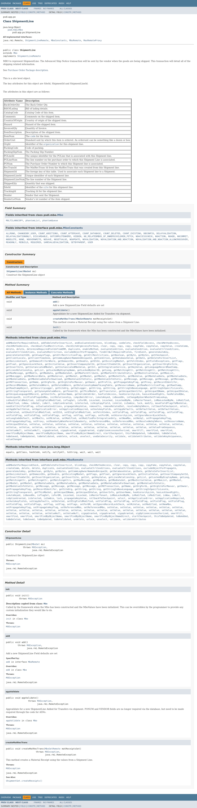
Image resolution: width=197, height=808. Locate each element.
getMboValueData (154, 376)
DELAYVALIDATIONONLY (18, 236)
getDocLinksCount (16, 361)
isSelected (81, 403)
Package (17, 3)
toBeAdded (153, 433)
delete (10, 349)
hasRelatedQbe (175, 394)
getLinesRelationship (19, 370)
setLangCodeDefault (17, 418)
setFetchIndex (101, 412)
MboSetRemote (84, 319)
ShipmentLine (14, 271)
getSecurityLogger (42, 388)
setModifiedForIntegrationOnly (97, 418)
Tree (40, 3)
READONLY (11, 242)
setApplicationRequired (73, 409)
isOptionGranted (62, 403)
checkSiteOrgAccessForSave (82, 346)
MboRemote (75, 40)
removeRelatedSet (113, 406)
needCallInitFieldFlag (19, 406)
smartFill (138, 430)
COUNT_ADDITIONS (48, 233)
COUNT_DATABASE (91, 233)
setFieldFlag (120, 412)
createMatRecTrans (64, 319)
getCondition (102, 358)
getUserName (65, 394)
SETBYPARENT (78, 242)
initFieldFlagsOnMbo (35, 397)
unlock (73, 436)
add (55, 302)
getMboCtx (31, 373)
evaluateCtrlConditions (164, 349)
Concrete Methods (62, 292)
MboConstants (59, 40)
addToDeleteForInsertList (56, 343)
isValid (116, 403)
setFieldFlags (50, 415)
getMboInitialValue (146, 373)
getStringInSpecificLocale (166, 388)
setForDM (103, 415)
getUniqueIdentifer (130, 391)
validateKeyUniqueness (167, 436)
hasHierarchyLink (129, 394)
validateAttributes (139, 436)
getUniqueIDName (154, 391)
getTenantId (70, 391)
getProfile (104, 382)
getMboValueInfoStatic (78, 379)
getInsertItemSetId (108, 364)
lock (139, 403)
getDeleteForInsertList (161, 358)
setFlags (90, 415)
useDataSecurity (102, 436)
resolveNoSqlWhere (138, 406)
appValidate (60, 310)
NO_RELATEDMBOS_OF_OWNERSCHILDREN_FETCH (108, 236)
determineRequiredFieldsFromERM (46, 349)
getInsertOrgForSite (165, 364)
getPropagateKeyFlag (126, 382)
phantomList (32, 220)
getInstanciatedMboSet (39, 367)
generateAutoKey (158, 352)
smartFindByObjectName (19, 433)
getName (33, 382)
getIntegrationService (111, 367)
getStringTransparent (19, 391)
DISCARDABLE (40, 236)
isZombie (129, 403)
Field (23, 12)
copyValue (152, 346)
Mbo (15, 53)
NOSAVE (47, 239)
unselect (85, 436)
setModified (69, 418)
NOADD (171, 236)
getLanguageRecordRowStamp (161, 367)
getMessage (130, 379)
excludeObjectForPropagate (80, 352)
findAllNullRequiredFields (115, 352)
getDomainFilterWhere (42, 361)
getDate (140, 358)
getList (39, 370)
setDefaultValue (145, 409)
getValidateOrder (85, 394)
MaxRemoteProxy (93, 40)
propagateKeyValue (75, 406)
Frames (37, 9)
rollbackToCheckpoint (164, 406)
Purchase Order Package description (28, 70)
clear (104, 346)
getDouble (82, 361)
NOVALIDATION (90, 239)
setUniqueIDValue (16, 424)
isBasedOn (118, 397)
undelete (62, 436)
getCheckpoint (159, 355)
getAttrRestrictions (96, 355)
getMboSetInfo (117, 376)
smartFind (152, 430)
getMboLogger (14, 376)
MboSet (27, 271)
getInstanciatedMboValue (70, 367)
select (184, 406)
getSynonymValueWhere (47, 391)
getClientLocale (15, 358)
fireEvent (140, 352)
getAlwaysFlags (41, 355)
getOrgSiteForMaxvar (70, 382)
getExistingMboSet (113, 361)
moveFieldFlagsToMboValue (170, 403)
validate (120, 436)
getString (95, 388)
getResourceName (124, 385)
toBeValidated (45, 436)
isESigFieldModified (48, 400)
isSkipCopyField (100, 403)
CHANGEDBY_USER (27, 233)
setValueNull (14, 430)
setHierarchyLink (121, 415)
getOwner (90, 382)
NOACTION (160, 236)
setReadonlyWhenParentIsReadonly (66, 421)
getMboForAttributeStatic (116, 373)
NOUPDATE (75, 239)
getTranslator (107, 391)
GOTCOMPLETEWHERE (60, 236)
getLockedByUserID (88, 370)
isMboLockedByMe (163, 400)
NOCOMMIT (182, 236)
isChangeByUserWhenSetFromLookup (147, 397)
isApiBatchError (83, 397)
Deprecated (50, 3)
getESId (94, 361)
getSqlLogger (78, 388)
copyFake (138, 346)
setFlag (66, 415)
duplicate (74, 349)
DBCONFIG (149, 233)
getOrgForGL (48, 382)
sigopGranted (50, 430)
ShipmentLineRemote (36, 40)
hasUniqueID (13, 397)
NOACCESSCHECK (144, 236)
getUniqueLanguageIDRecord (22, 394)
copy (112, 346)
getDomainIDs (65, 361)
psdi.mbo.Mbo (15, 30)
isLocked (94, 400)
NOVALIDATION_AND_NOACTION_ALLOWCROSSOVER (162, 239)
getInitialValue (54, 364)
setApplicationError (44, 409)
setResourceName (174, 421)
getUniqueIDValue (177, 391)
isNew (25, 403)
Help (68, 3)
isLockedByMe (123, 400)
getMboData (46, 373)
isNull (46, 403)
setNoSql (138, 418)
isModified (182, 400)
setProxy (38, 421)
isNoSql (35, 403)
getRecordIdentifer (165, 382)
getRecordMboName (16, 385)
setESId (57, 412)
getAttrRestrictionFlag (67, 355)
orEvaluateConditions (49, 406)
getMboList (166, 373)
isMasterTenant (142, 400)
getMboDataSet (63, 373)
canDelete (125, 343)
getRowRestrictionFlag (150, 385)
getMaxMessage (14, 373)
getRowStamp (174, 385)
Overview (6, 3)
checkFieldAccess (143, 343)
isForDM (81, 400)
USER (90, 242)
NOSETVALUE (60, 239)
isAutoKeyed (103, 397)
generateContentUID (17, 355)
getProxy (146, 382)
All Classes (66, 9)
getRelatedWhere (39, 385)
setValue (34, 424)
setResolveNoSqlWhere (149, 421)
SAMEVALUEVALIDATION (56, 242)
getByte (131, 355)
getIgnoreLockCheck (30, 364)
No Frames (48, 9)
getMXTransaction (16, 382)
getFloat (11, 364)
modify (149, 403)
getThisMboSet (88, 391)
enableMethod (90, 349)
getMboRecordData (34, 376)
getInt (92, 367)
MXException (39, 547)
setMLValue (52, 418)
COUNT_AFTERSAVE (70, 233)
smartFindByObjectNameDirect (83, 433)
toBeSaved (12, 436)
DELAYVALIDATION (166, 233)
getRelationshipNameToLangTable (92, 385)
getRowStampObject (17, 388)
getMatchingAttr (123, 370)
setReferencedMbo (99, 421)
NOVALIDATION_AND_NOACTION (117, 239)
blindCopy (110, 343)
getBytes (143, 355)
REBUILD (23, 242)
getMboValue (135, 376)
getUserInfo (48, 394)
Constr (31, 12)
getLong (106, 370)
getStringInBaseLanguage (132, 388)
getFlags (177, 361)
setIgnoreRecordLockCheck (150, 415)
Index (61, 3)
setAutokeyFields (100, 409)
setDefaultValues (168, 409)
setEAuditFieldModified (36, 412)
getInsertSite (14, 367)
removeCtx (95, 406)
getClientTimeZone (39, 358)
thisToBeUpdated (135, 433)
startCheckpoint (113, 433)
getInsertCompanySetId (80, 364)
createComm (181, 346)
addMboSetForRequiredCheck (22, 343)
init (55, 327)
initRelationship (60, 397)
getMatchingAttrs (168, 370)
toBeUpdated (27, 436)
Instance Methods (36, 292)
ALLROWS (10, 233)
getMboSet (71, 376)
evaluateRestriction (49, 352)
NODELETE (11, 239)
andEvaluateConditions (88, 343)
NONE (21, 239)
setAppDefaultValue (17, 409)
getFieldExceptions (157, 361)
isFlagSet (69, 400)
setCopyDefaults (123, 409)
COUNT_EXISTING (132, 233)
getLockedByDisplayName (60, 370)
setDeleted (12, 412)
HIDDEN (77, 236)
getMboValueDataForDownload (45, 379)
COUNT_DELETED (111, 233)
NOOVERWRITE (34, 239)
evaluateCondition (112, 349)
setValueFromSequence (162, 427)
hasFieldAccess (107, 394)
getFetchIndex (135, 361)
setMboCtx (38, 418)
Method (41, 12)
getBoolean (117, 355)
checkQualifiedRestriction (47, 346)
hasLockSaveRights (153, 394)
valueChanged (14, 439)
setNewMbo (125, 418)
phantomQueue (50, 220)
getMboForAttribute (86, 373)
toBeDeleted (169, 433)
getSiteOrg (61, 388)
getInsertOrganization (136, 364)
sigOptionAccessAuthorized (113, 430)
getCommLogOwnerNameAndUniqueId (72, 358)
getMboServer (55, 376)
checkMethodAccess (168, 343)
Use (34, 3)
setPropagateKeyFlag (158, 418)
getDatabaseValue (122, 358)
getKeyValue (135, 367)
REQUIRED (36, 242)
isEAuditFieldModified (19, 400)
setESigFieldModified (77, 412)
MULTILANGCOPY (14, 220)
